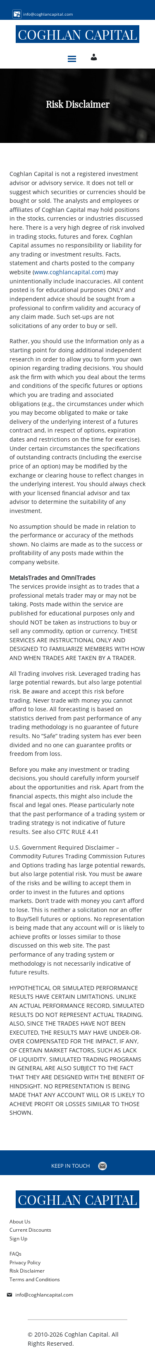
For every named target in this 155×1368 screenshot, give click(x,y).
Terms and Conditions (35, 1279)
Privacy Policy (25, 1262)
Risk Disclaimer (27, 1270)
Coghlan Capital (77, 34)
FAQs (15, 1253)
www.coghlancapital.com (68, 272)
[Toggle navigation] (71, 57)
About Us (20, 1221)
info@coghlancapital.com (44, 1294)
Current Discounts (30, 1229)
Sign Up (18, 1238)
